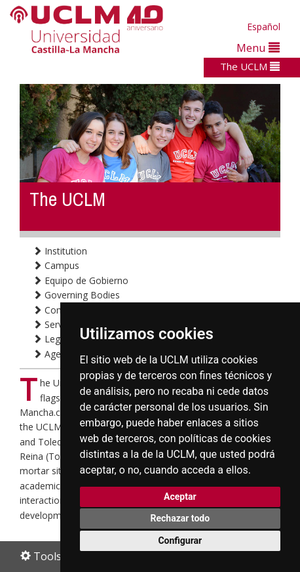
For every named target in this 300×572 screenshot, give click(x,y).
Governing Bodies (76, 295)
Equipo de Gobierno (80, 280)
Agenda (55, 354)
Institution (60, 251)
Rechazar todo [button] (180, 518)
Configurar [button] (180, 540)
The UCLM (250, 66)
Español (263, 26)
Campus (56, 265)
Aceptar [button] (180, 496)
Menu (258, 47)
